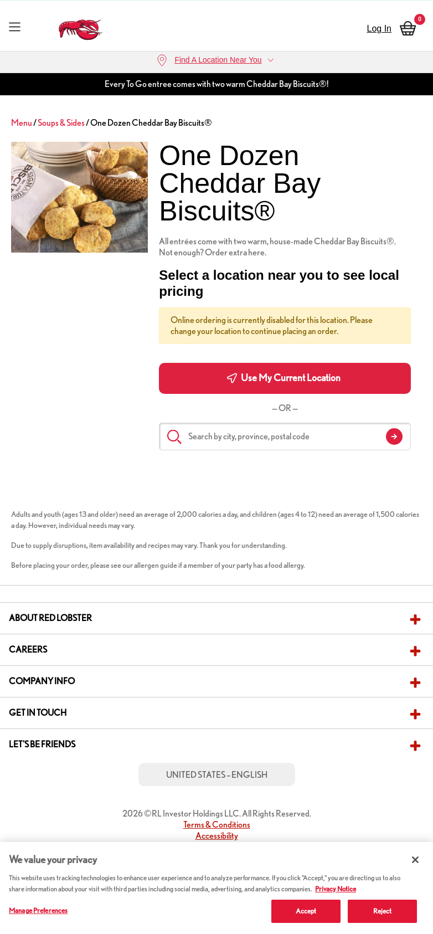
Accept (306, 911)
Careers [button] (28, 649)
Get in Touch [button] (37, 712)
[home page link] (81, 27)
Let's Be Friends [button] (42, 744)
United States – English (216, 774)
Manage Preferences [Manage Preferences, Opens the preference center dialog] (38, 910)
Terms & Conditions (216, 824)
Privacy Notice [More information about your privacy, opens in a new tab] (335, 889)
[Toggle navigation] (14, 26)
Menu (21, 122)
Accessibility (216, 835)
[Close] (415, 860)
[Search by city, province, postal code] (285, 436)
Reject (382, 911)
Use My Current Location (284, 378)
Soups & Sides (61, 122)
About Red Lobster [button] (50, 618)
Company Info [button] (42, 681)
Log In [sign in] (379, 28)
